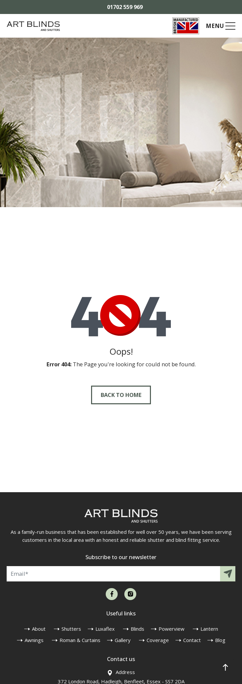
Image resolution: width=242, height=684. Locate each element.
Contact (192, 640)
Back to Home (121, 395)
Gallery (123, 640)
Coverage (158, 640)
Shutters (71, 628)
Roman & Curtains (80, 640)
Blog (220, 640)
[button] (225, 667)
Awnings (34, 640)
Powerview (171, 628)
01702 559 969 (125, 7)
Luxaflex (105, 628)
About (39, 628)
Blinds (137, 628)
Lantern (209, 628)
